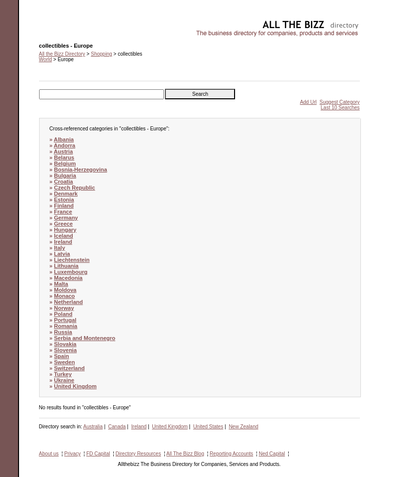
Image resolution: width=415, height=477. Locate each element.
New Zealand (243, 426)
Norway (64, 308)
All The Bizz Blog (185, 453)
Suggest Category (340, 102)
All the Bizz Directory (62, 54)
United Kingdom (75, 386)
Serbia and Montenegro (84, 338)
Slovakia (65, 344)
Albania (64, 139)
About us (49, 453)
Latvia (62, 254)
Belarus (64, 157)
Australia (93, 426)
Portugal (65, 320)
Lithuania (66, 266)
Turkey (63, 374)
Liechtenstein (72, 260)
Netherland (68, 302)
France (63, 212)
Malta (61, 284)
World (45, 59)
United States (208, 426)
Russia (63, 332)
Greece (63, 224)
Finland (64, 206)
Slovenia (65, 350)
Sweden (64, 362)
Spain (61, 356)
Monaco (64, 296)
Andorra (64, 145)
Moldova (65, 290)
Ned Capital (272, 453)
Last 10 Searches (340, 107)
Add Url (308, 102)
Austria (63, 151)
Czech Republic (74, 188)
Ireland (63, 242)
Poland (63, 314)
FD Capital (98, 453)
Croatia (63, 182)
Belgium (65, 164)
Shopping (101, 54)
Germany (66, 218)
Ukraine (64, 380)
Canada (117, 426)
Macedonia (68, 278)
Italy (59, 248)
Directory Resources (138, 453)
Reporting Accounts (231, 453)
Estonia (64, 200)
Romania (65, 326)
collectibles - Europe (61, 23)
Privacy (72, 453)
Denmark (66, 194)
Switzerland (69, 368)
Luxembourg (71, 272)
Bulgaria (65, 176)
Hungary (65, 230)
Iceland (63, 236)
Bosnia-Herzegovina (80, 170)
